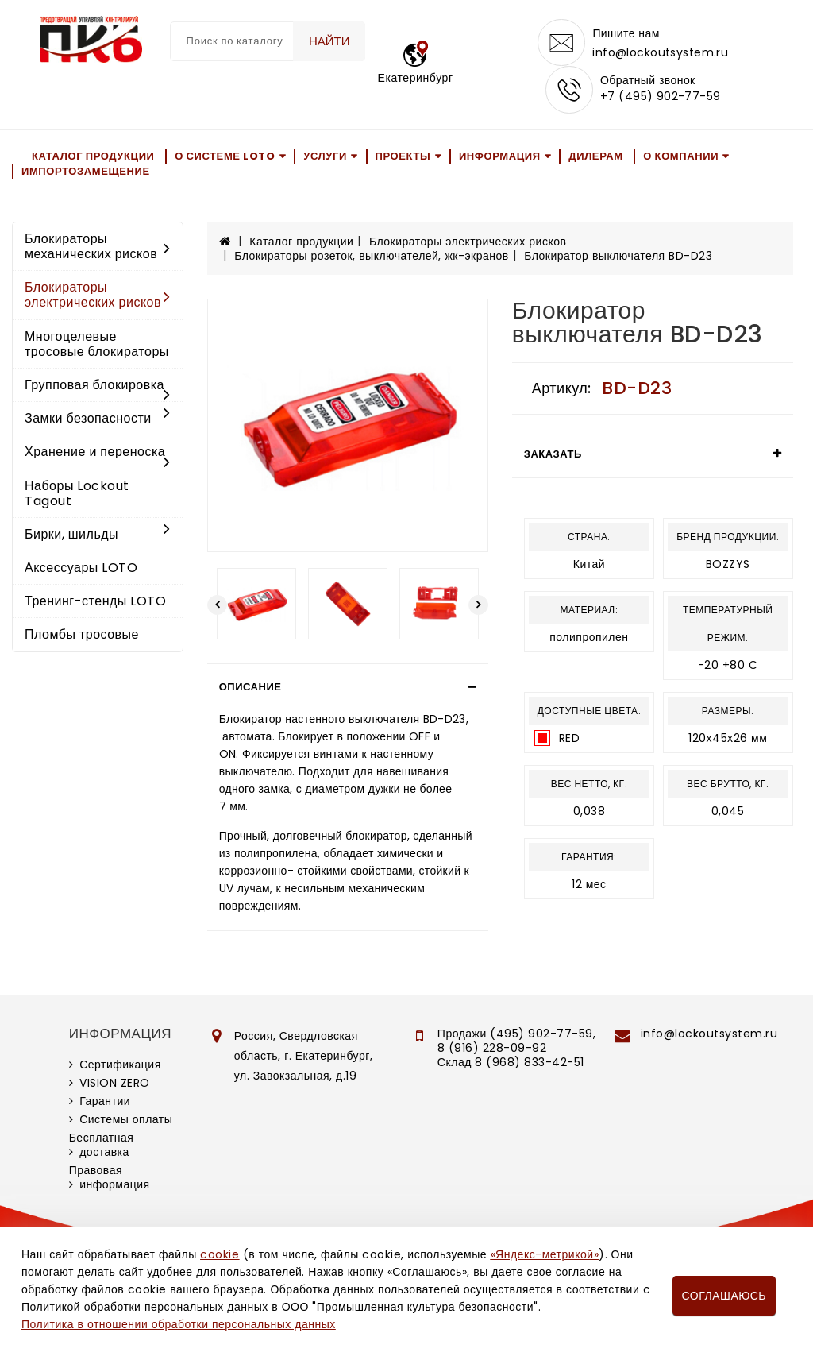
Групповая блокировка (98, 387)
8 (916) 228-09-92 (492, 1048)
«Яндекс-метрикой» (545, 1254)
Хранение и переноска (98, 453)
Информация (500, 156)
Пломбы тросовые (82, 636)
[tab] (347, 688)
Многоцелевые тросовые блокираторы (97, 344)
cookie (219, 1254)
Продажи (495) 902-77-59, (516, 1034)
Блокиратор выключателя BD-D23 (618, 257)
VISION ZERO (114, 1083)
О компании (681, 156)
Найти (328, 41)
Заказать (553, 454)
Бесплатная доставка (101, 1145)
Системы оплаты (125, 1120)
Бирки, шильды (98, 535)
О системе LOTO (225, 156)
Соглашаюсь (724, 1296)
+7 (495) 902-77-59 (660, 97)
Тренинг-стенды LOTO (95, 602)
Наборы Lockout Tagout (77, 494)
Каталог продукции (93, 156)
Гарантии (104, 1102)
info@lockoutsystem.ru (660, 52)
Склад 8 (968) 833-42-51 (510, 1063)
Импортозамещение (85, 172)
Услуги (325, 156)
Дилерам (595, 156)
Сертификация (120, 1065)
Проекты (403, 156)
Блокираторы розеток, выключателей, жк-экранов (371, 257)
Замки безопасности (98, 419)
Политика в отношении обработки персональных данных (178, 1324)
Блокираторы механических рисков (98, 247)
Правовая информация (109, 1178)
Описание (250, 687)
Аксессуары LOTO (81, 568)
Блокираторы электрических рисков (98, 295)
